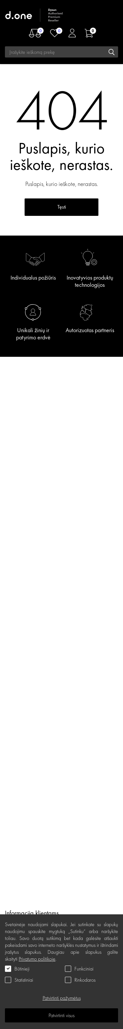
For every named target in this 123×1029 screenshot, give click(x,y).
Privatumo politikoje (37, 958)
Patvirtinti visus (61, 1015)
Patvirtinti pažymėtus (62, 998)
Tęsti (61, 206)
